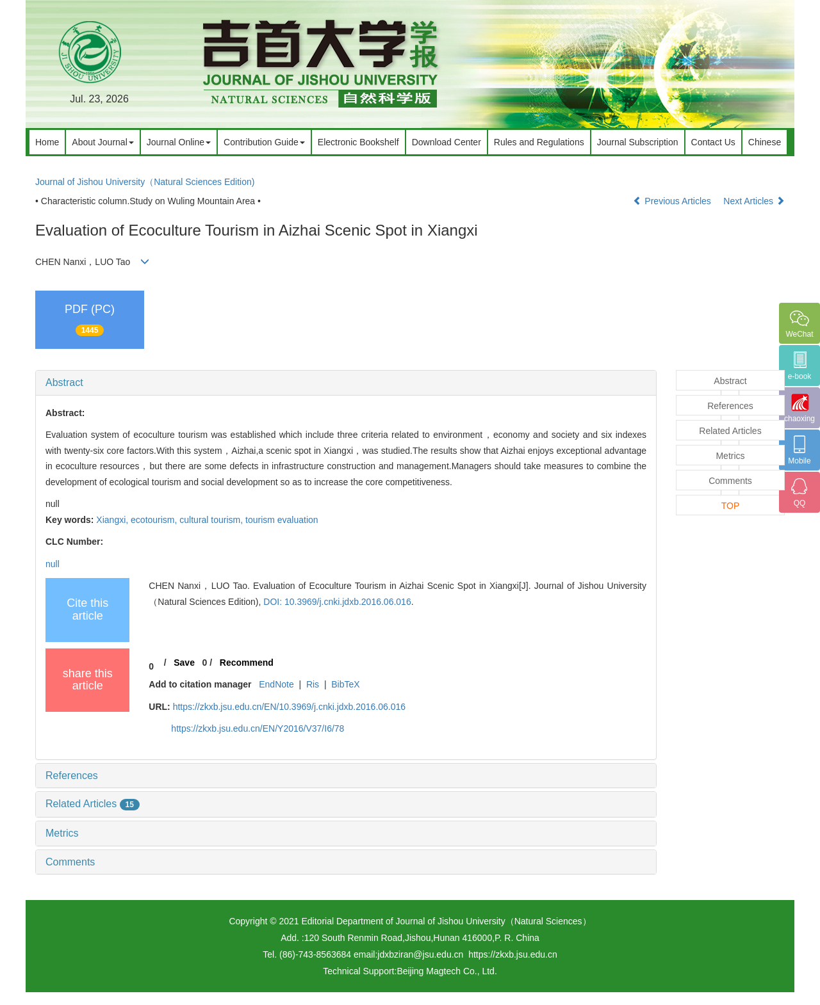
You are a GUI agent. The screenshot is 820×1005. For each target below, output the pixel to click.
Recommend (247, 662)
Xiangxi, (113, 520)
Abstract (64, 382)
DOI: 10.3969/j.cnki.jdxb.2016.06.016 (337, 602)
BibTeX (345, 684)
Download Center (446, 142)
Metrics (62, 833)
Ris (312, 684)
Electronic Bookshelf (358, 142)
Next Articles (754, 201)
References (71, 775)
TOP (730, 506)
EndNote (276, 684)
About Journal (102, 142)
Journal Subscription (637, 142)
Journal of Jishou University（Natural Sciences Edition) (144, 182)
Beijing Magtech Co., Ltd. (446, 971)
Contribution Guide (264, 142)
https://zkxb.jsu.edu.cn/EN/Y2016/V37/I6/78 (257, 728)
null (52, 564)
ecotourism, (155, 520)
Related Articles (92, 803)
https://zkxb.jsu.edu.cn (512, 954)
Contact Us (713, 142)
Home (47, 142)
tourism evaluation (281, 520)
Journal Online (179, 142)
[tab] (346, 383)
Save (184, 662)
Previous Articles (673, 201)
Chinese (764, 142)
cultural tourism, (212, 520)
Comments (70, 861)
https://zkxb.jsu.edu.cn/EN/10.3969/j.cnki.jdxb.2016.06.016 (289, 707)
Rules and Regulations (539, 142)
